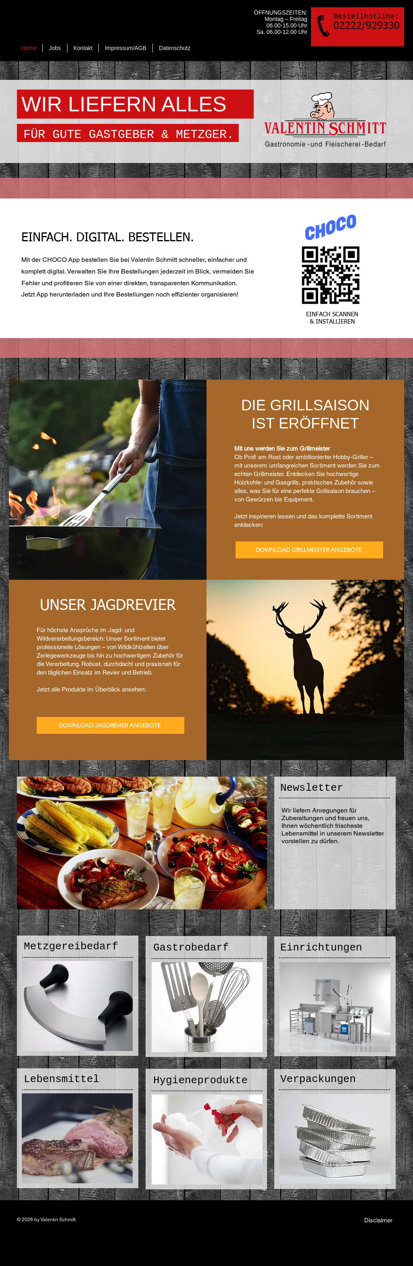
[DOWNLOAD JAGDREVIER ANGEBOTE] (110, 725)
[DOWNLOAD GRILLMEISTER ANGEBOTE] (309, 549)
